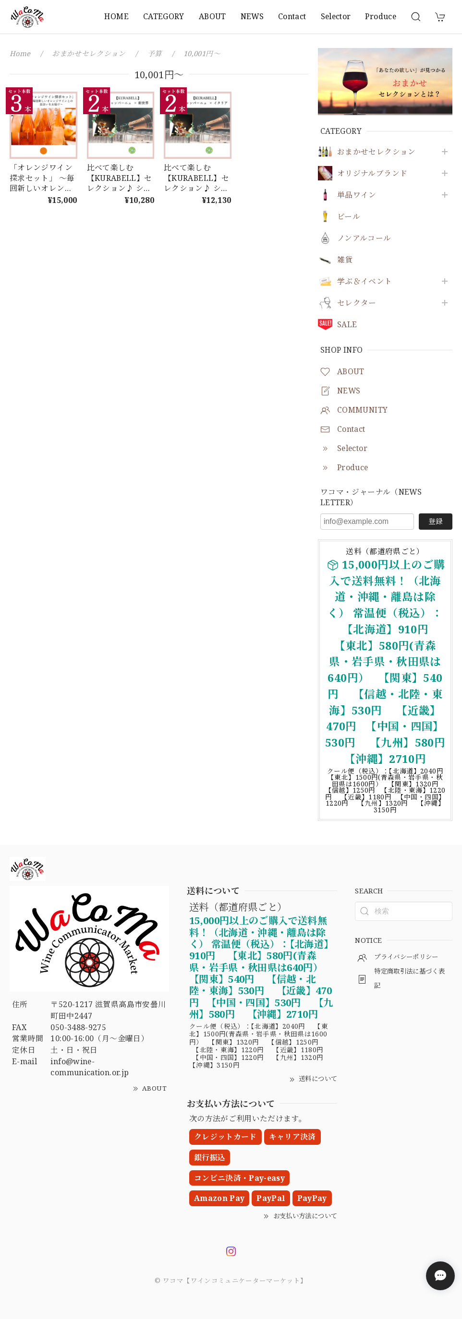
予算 (154, 53)
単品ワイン (357, 195)
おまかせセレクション (376, 151)
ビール (348, 216)
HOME (116, 16)
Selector (336, 16)
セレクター (357, 303)
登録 (435, 521)
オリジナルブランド (372, 173)
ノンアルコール (364, 238)
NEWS (252, 16)
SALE (347, 324)
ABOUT (212, 16)
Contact (292, 16)
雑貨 (345, 259)
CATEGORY (163, 16)
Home (20, 53)
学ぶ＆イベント (364, 281)
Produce (380, 16)
